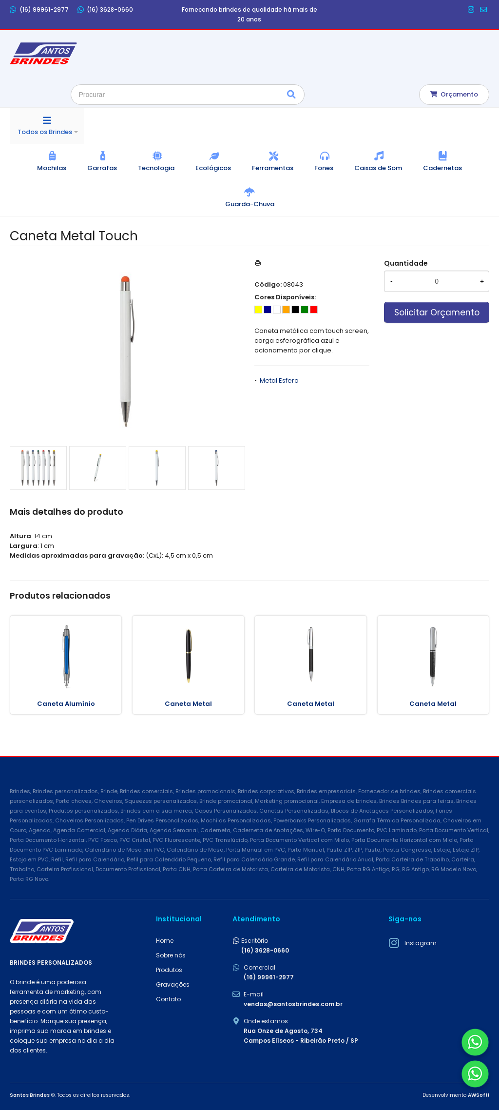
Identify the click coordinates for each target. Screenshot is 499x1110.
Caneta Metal (188, 703)
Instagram (420, 943)
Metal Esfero (279, 380)
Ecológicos (213, 168)
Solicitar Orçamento (437, 312)
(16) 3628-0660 (105, 10)
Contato (168, 999)
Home (164, 940)
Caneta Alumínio (66, 703)
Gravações (173, 984)
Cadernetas (442, 168)
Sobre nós (171, 955)
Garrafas (102, 168)
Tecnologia (156, 168)
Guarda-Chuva (249, 204)
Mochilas (51, 168)
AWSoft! (478, 1095)
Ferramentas (272, 168)
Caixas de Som (378, 168)
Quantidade (406, 263)
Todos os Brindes (45, 131)
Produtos (169, 970)
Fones (323, 168)
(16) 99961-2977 (39, 10)
